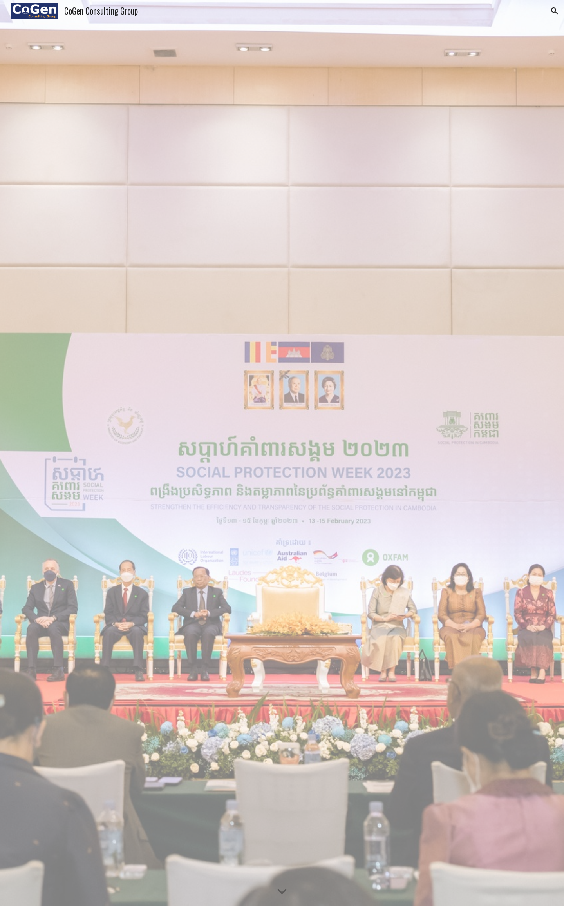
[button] (554, 11)
